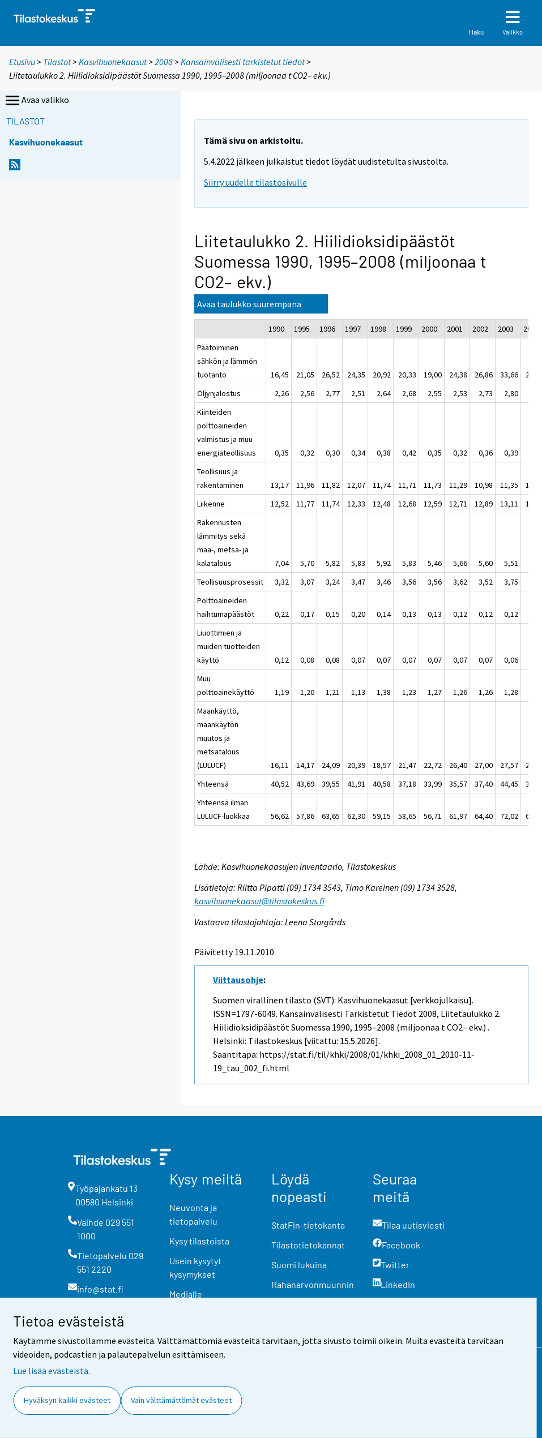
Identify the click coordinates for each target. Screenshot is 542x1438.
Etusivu (22, 61)
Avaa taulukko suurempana (249, 304)
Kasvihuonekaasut (113, 61)
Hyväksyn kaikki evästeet (67, 1400)
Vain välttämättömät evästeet (181, 1400)
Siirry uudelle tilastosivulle (255, 182)
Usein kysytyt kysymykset (195, 1267)
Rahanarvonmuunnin (312, 1284)
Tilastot (57, 61)
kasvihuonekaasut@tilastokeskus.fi (259, 901)
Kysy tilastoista (199, 1240)
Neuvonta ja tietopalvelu (193, 1214)
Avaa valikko (36, 101)
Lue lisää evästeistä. (51, 1370)
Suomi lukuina (299, 1264)
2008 (164, 61)
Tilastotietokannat (308, 1244)
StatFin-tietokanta (308, 1225)
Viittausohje (238, 979)
